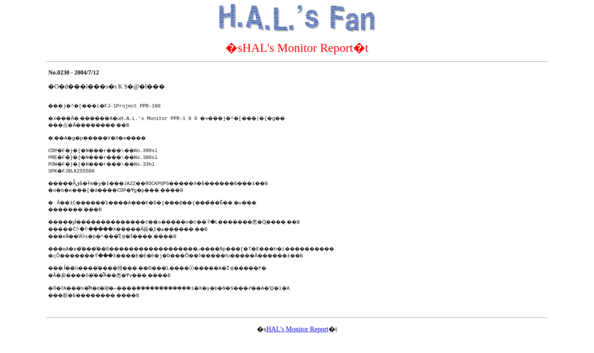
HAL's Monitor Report (297, 343)
